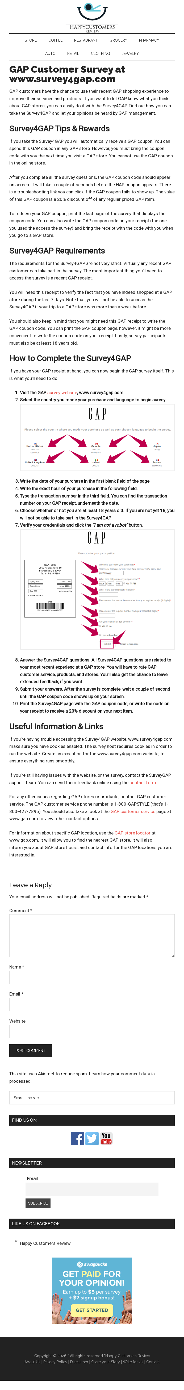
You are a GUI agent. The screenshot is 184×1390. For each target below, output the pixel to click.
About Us (32, 1371)
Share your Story (105, 1371)
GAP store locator (132, 842)
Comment (20, 919)
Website (17, 1030)
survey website (62, 402)
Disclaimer (79, 1371)
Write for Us (133, 1371)
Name (16, 976)
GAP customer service (133, 820)
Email (16, 1003)
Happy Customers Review (92, 22)
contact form (142, 791)
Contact (153, 1371)
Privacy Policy (55, 1371)
